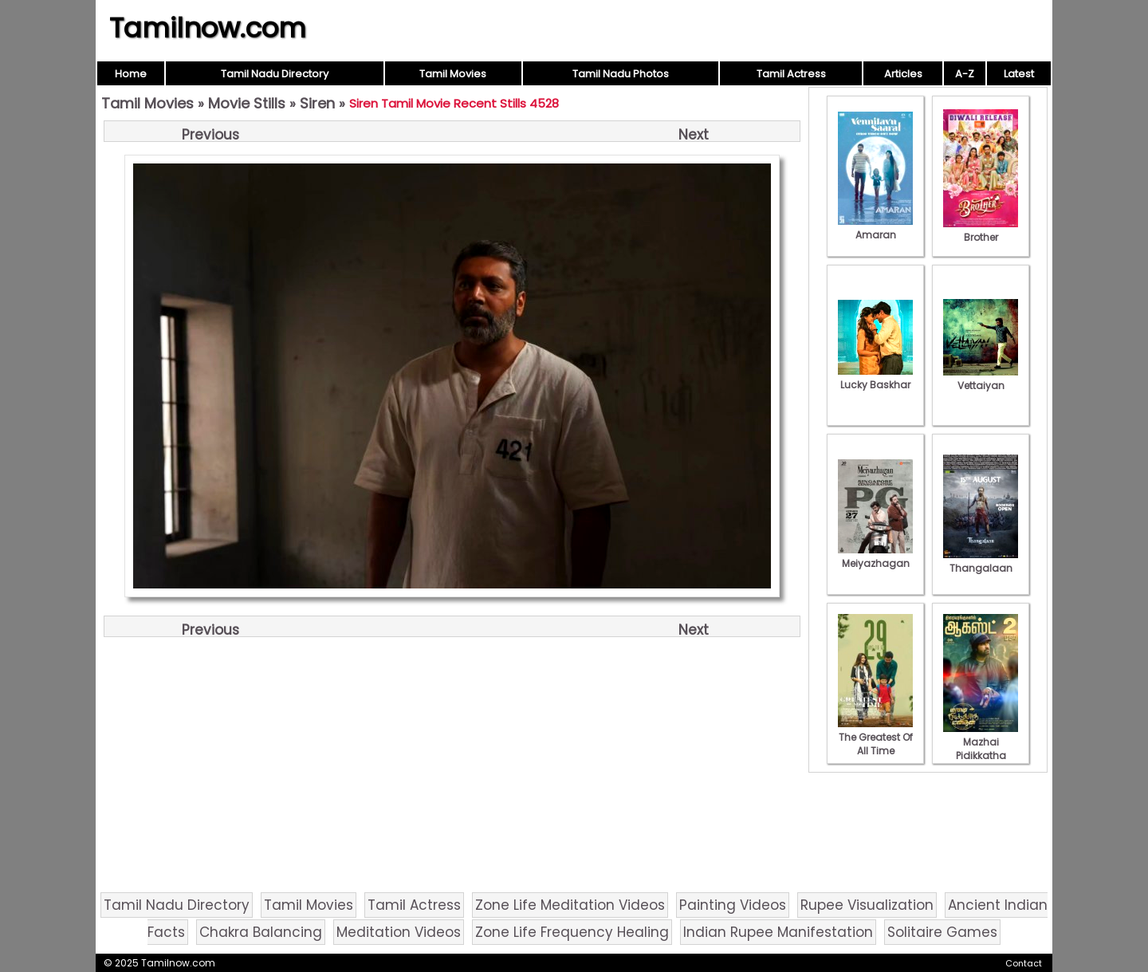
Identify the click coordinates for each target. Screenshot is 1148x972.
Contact (1023, 963)
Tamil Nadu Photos (620, 73)
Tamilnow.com (207, 28)
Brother (980, 230)
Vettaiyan (980, 378)
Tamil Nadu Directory (274, 73)
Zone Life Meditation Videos (570, 905)
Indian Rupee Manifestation (778, 932)
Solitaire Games (942, 932)
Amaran (875, 228)
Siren (317, 103)
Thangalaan (980, 561)
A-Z (964, 73)
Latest (1019, 73)
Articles (903, 73)
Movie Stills (246, 103)
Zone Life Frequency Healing (572, 932)
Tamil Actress (791, 73)
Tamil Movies (452, 73)
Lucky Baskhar (875, 378)
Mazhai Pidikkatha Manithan (980, 749)
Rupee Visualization (867, 905)
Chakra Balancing (260, 932)
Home (131, 73)
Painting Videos (732, 905)
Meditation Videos (398, 932)
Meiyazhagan (875, 556)
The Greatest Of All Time (875, 737)
